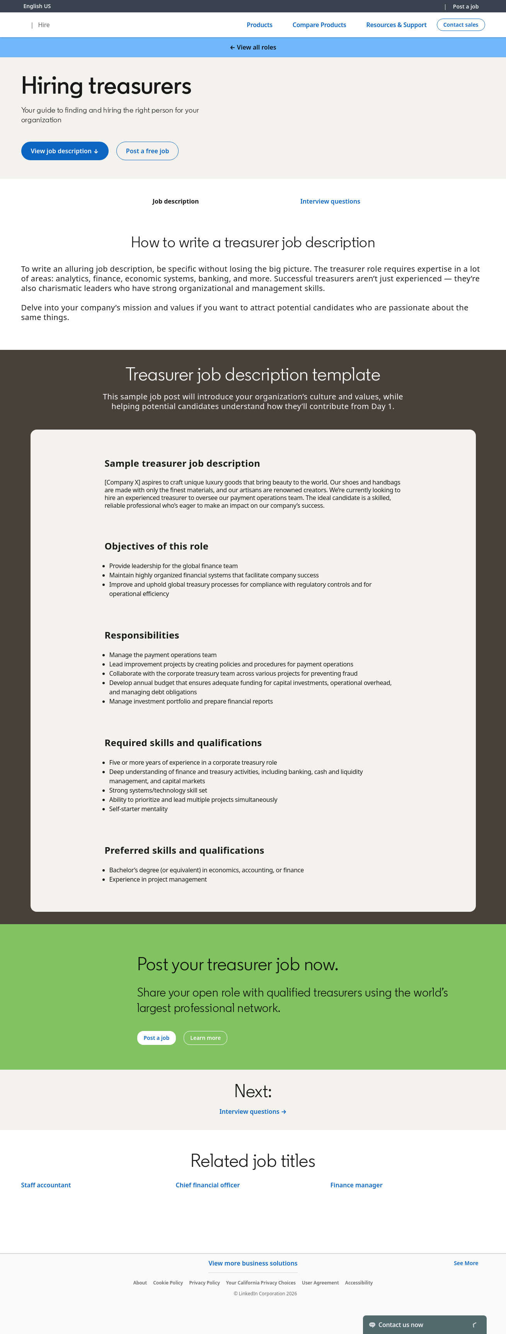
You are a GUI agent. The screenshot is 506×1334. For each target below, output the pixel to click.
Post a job (466, 6)
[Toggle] (474, 1325)
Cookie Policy (168, 1282)
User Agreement (320, 1282)
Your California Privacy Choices (261, 1282)
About (140, 1282)
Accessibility (359, 1282)
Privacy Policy (204, 1282)
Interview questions (330, 201)
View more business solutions (252, 1263)
